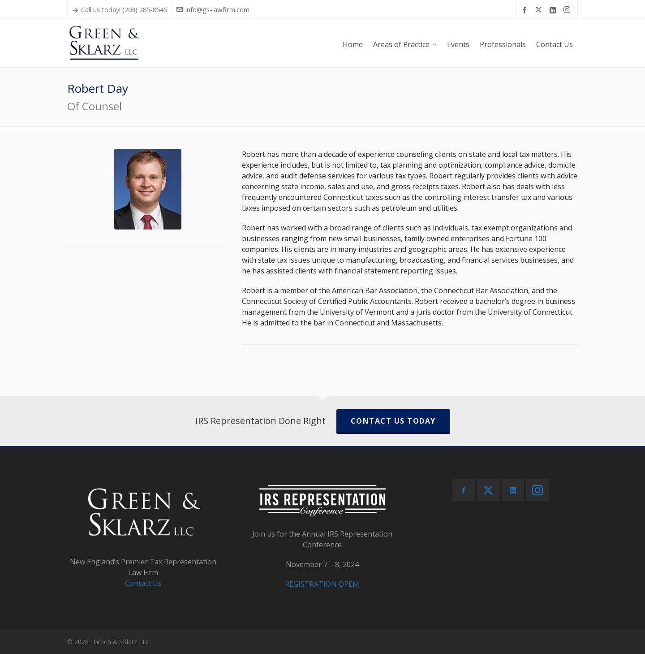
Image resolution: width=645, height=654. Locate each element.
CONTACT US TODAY (393, 421)
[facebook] (525, 9)
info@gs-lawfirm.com (212, 9)
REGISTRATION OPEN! (322, 584)
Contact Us (143, 583)
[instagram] (568, 9)
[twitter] (540, 9)
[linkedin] (554, 9)
